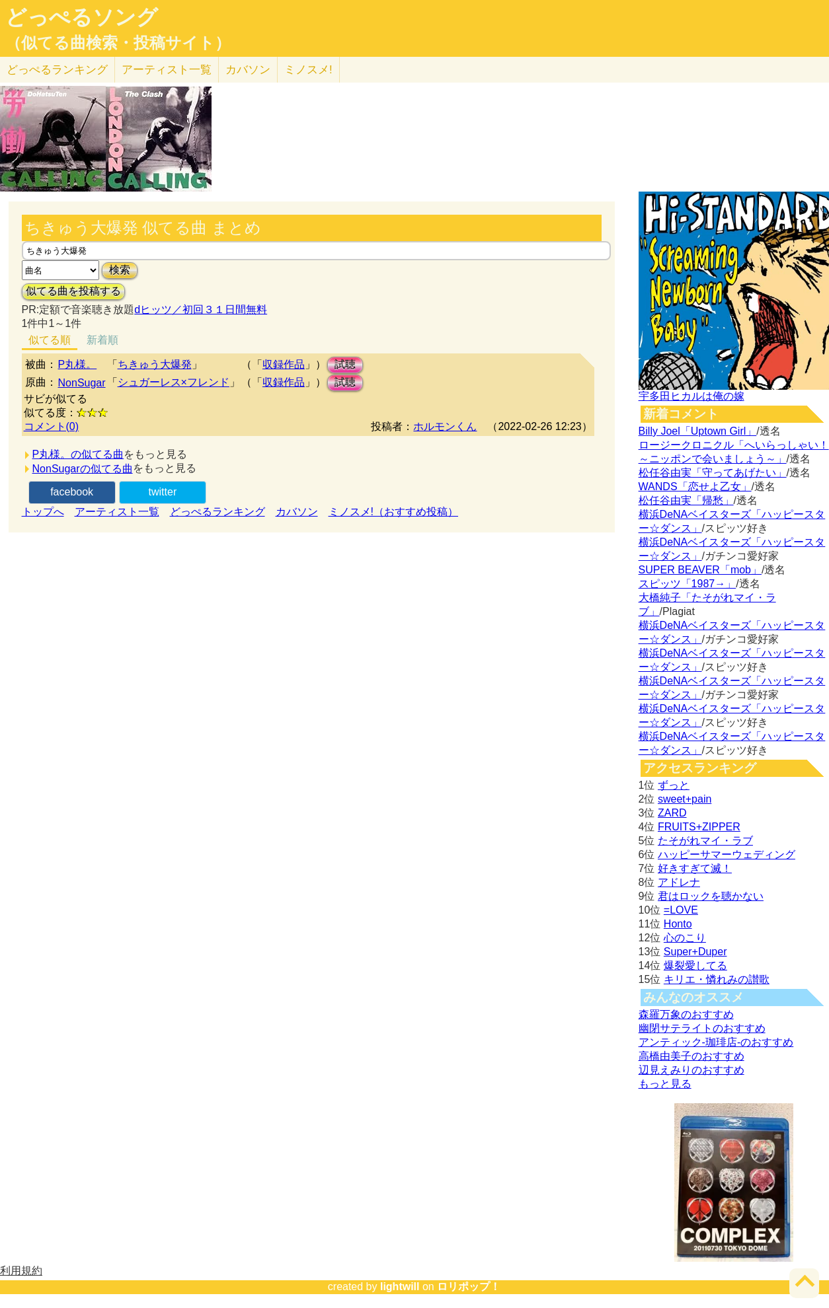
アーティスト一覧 (117, 511)
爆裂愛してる (695, 965)
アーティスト (167, 69)
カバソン (247, 69)
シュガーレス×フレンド (173, 382)
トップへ (43, 511)
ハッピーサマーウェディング (726, 854)
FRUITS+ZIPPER (699, 826)
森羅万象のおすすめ (686, 1014)
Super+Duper (695, 951)
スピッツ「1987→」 (687, 583)
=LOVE (681, 910)
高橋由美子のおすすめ (691, 1056)
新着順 (102, 339)
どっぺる (57, 69)
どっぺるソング (81, 17)
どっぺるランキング (217, 511)
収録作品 (283, 364)
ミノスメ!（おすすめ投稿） (393, 511)
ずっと (674, 785)
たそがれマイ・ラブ (705, 840)
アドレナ (679, 882)
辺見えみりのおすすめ (691, 1069)
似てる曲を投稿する (73, 291)
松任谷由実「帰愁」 (686, 500)
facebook (71, 491)
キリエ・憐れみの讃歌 (717, 979)
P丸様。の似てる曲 (78, 454)
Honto (678, 923)
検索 (119, 269)
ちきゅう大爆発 (155, 364)
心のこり (685, 937)
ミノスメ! (308, 69)
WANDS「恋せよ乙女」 (695, 486)
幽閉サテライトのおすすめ (702, 1028)
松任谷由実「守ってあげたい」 (713, 472)
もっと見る (665, 1083)
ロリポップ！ (468, 1286)
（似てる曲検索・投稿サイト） (118, 43)
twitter (163, 491)
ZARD (672, 812)
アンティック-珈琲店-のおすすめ (716, 1042)
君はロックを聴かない (711, 896)
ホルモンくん (445, 426)
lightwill (400, 1286)
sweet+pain (684, 799)
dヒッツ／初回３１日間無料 (200, 309)
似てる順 (49, 339)
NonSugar (82, 382)
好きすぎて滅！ (695, 868)
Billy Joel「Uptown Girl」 (698, 431)
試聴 (345, 364)
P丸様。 (77, 364)
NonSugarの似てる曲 (82, 468)
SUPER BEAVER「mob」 (700, 569)
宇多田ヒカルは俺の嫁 (691, 396)
